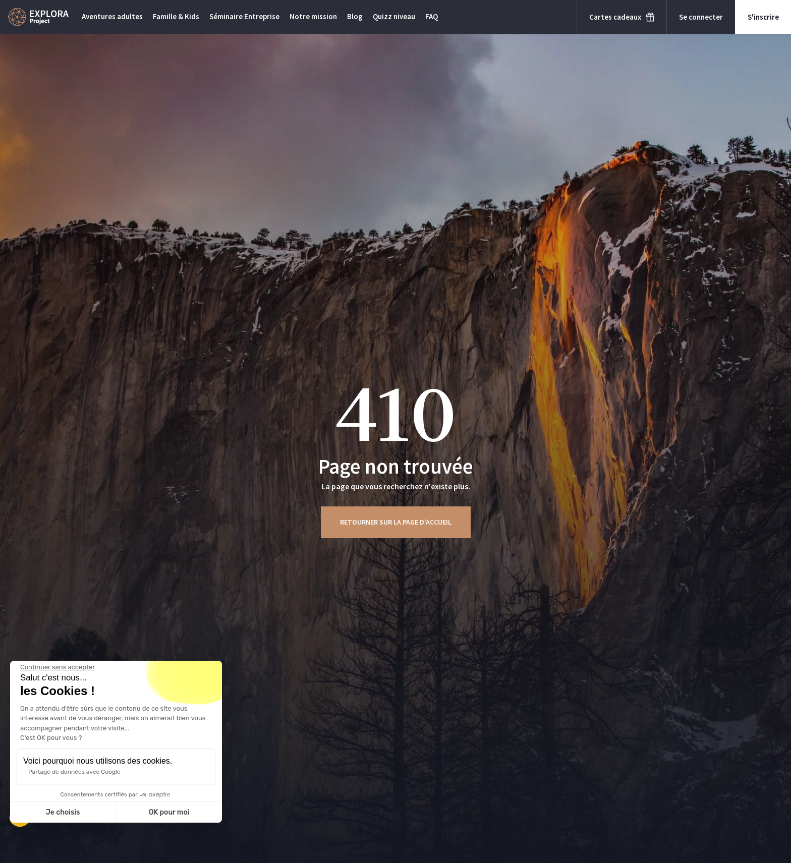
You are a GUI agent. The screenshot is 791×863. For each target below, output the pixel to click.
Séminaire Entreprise (244, 16)
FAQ (431, 16)
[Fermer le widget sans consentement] (57, 667)
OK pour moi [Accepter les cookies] (169, 812)
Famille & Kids (176, 16)
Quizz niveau (394, 16)
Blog (355, 16)
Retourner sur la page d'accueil (395, 522)
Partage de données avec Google (74, 771)
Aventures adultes (112, 16)
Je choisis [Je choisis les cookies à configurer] (63, 812)
